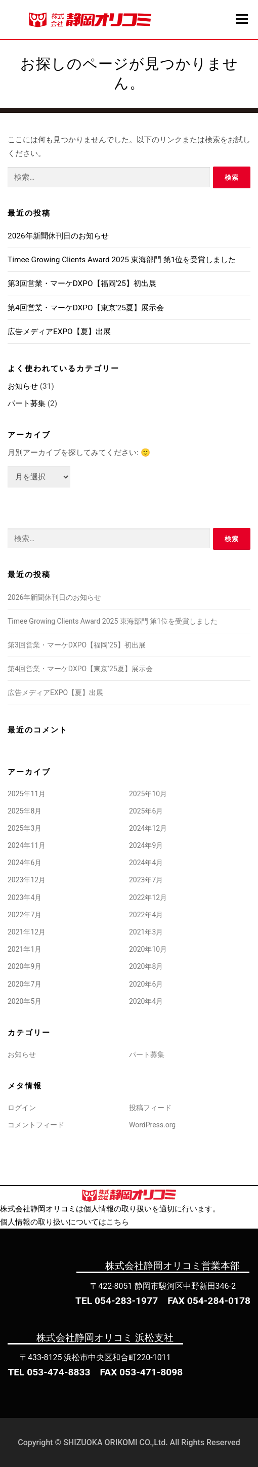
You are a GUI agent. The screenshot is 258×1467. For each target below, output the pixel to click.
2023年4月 (24, 897)
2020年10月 (148, 949)
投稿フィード (150, 1108)
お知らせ (23, 386)
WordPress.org (152, 1125)
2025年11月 (27, 794)
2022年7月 (24, 915)
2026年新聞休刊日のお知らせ (58, 235)
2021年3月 (146, 932)
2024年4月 (146, 863)
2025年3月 (24, 828)
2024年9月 (146, 845)
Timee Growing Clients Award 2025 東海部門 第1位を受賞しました (122, 259)
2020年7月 (24, 984)
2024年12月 (148, 828)
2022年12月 (148, 897)
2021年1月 (24, 949)
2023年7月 (146, 880)
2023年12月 (27, 880)
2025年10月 (148, 794)
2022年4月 (146, 915)
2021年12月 (27, 932)
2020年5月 (24, 1001)
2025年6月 (146, 811)
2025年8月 (24, 811)
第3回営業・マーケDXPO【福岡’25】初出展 (82, 283)
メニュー (241, 18)
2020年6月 (146, 984)
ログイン (22, 1108)
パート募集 (27, 403)
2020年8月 (146, 966)
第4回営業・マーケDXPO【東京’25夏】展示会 (86, 307)
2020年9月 (24, 966)
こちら (117, 1222)
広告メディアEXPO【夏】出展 (59, 331)
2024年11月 (27, 845)
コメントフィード (36, 1125)
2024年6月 (24, 863)
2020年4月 (146, 1001)
